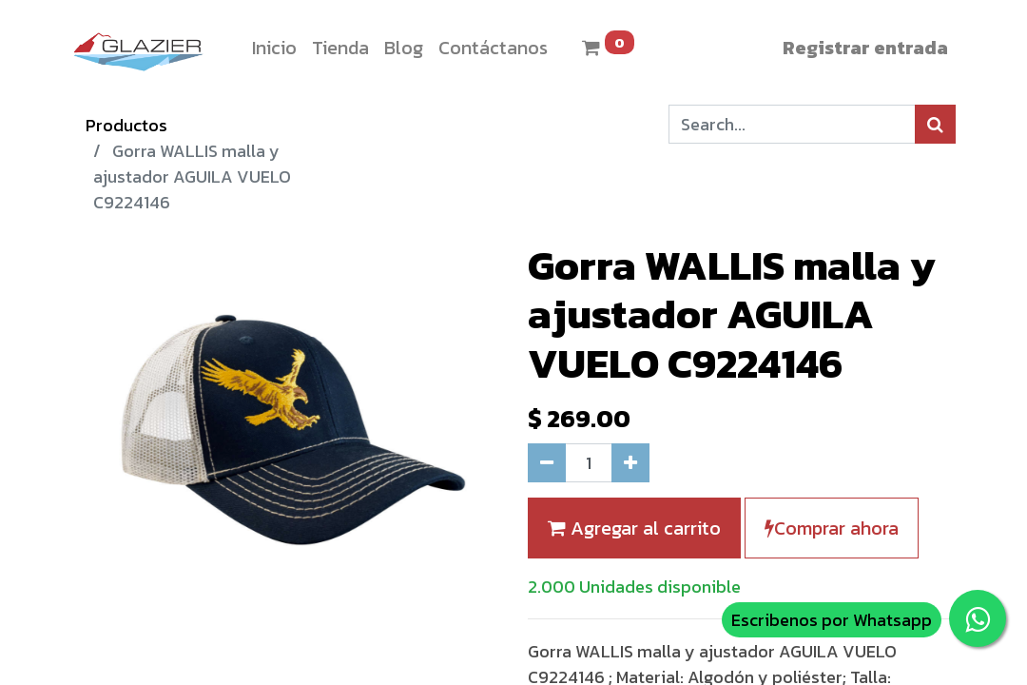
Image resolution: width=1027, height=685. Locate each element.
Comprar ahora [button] (832, 528)
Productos (126, 125)
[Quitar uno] (547, 462)
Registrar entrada (865, 47)
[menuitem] (274, 47)
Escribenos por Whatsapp (831, 620)
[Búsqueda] (935, 124)
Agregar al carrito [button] (634, 528)
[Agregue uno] (630, 462)
